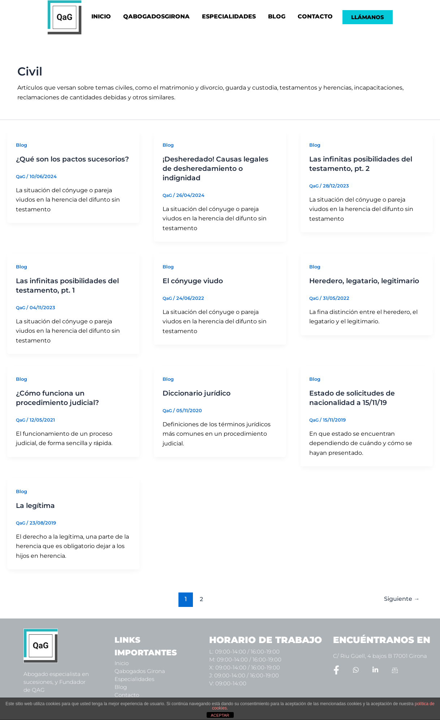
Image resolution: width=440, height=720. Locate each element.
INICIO (101, 16)
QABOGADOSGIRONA (156, 16)
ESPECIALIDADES (229, 16)
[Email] (395, 669)
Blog (22, 145)
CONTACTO (315, 16)
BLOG (276, 16)
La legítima (36, 505)
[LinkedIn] (375, 669)
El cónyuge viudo (195, 280)
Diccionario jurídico (199, 393)
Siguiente (400, 598)
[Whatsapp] (356, 669)
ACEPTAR (220, 715)
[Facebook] (336, 669)
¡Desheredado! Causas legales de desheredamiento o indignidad (218, 168)
